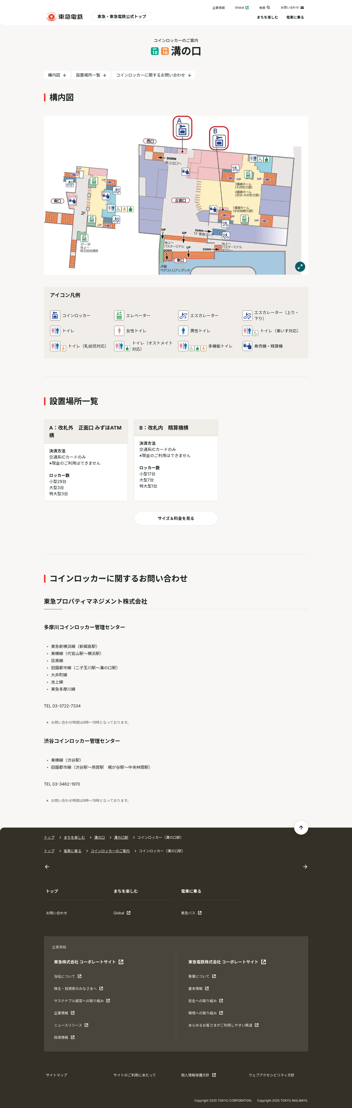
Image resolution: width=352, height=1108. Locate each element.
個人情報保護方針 (198, 1076)
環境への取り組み (205, 1014)
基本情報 (204, 989)
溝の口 (99, 837)
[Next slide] (305, 866)
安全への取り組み (205, 1001)
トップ (49, 837)
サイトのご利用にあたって (135, 1075)
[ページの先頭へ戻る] (301, 827)
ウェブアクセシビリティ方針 (272, 1075)
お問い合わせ (292, 8)
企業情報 (218, 8)
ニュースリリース (71, 1026)
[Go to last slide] (47, 866)
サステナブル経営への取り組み (82, 1001)
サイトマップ (56, 1075)
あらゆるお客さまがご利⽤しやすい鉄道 (223, 1026)
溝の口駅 (121, 837)
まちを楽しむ (267, 17)
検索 (264, 7)
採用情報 (70, 1038)
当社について (70, 977)
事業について (204, 977)
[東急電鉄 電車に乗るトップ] (64, 16)
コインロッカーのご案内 (110, 851)
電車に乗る (295, 17)
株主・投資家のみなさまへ (78, 989)
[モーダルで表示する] (300, 267)
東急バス (197, 914)
